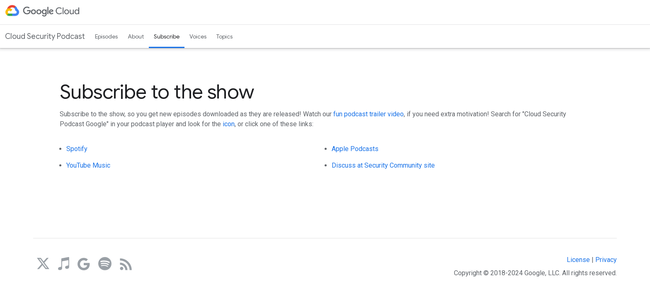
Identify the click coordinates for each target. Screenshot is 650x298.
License (578, 260)
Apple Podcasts (355, 149)
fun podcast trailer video (368, 114)
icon (229, 124)
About (136, 36)
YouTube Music (88, 165)
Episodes (106, 36)
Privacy (606, 260)
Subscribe (166, 36)
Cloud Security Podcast (45, 36)
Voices (197, 36)
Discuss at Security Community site (383, 165)
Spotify (76, 149)
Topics (224, 36)
